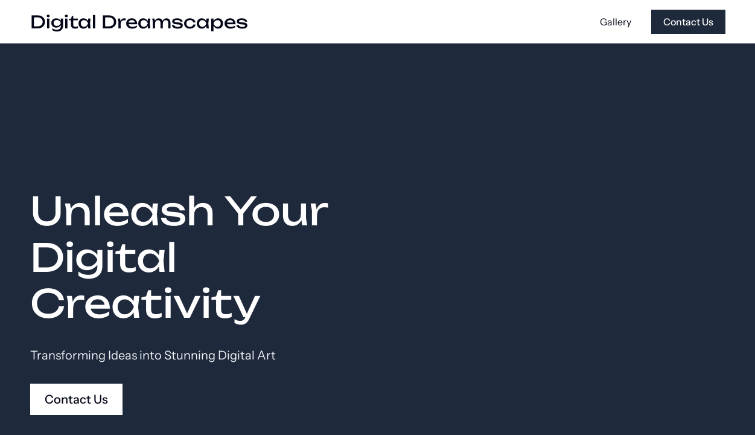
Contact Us (688, 22)
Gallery (615, 22)
